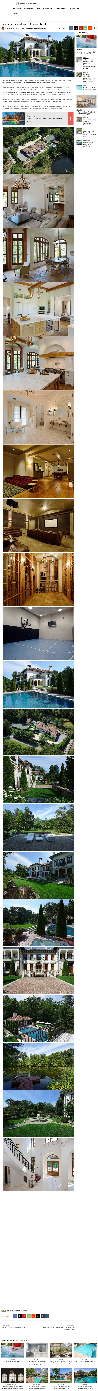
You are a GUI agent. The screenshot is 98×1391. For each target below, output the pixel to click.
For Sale (43, 28)
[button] (83, 18)
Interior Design (12, 1384)
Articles (78, 49)
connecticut (10, 1310)
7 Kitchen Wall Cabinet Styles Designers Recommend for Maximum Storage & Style (89, 61)
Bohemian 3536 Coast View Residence (89, 133)
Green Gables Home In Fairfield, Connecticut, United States (85, 1386)
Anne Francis (10, 28)
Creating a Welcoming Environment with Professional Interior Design (89, 73)
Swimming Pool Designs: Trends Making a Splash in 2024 (88, 125)
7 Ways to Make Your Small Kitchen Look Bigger (86, 105)
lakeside (24, 1310)
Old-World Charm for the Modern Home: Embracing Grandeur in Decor (12, 1386)
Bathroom (30, 28)
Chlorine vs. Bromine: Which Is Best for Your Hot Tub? (86, 52)
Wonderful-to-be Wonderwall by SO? (13, 1327)
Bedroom (37, 28)
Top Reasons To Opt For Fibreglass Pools (89, 82)
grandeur (17, 1310)
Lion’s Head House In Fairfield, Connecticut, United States (36, 1386)
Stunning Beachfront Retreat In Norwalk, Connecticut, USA (61, 1386)
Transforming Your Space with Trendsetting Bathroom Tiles (89, 114)
